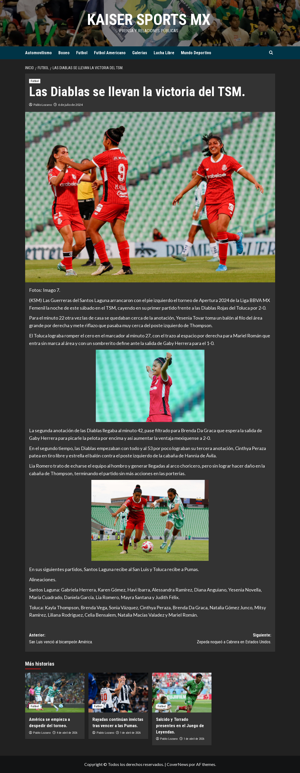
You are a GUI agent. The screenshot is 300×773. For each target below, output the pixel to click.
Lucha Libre (164, 52)
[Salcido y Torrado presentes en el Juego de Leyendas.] (182, 692)
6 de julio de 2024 (70, 105)
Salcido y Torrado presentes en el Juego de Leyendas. (180, 725)
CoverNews (177, 764)
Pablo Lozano (43, 105)
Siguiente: (210, 639)
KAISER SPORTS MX (149, 19)
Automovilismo (38, 52)
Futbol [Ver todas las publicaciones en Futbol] (35, 81)
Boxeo (64, 52)
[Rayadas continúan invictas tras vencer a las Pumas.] (118, 692)
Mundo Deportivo (196, 52)
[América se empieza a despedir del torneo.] (55, 692)
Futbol (81, 52)
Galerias (139, 52)
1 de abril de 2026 (130, 732)
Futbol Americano (110, 52)
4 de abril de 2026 (67, 732)
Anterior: (89, 639)
